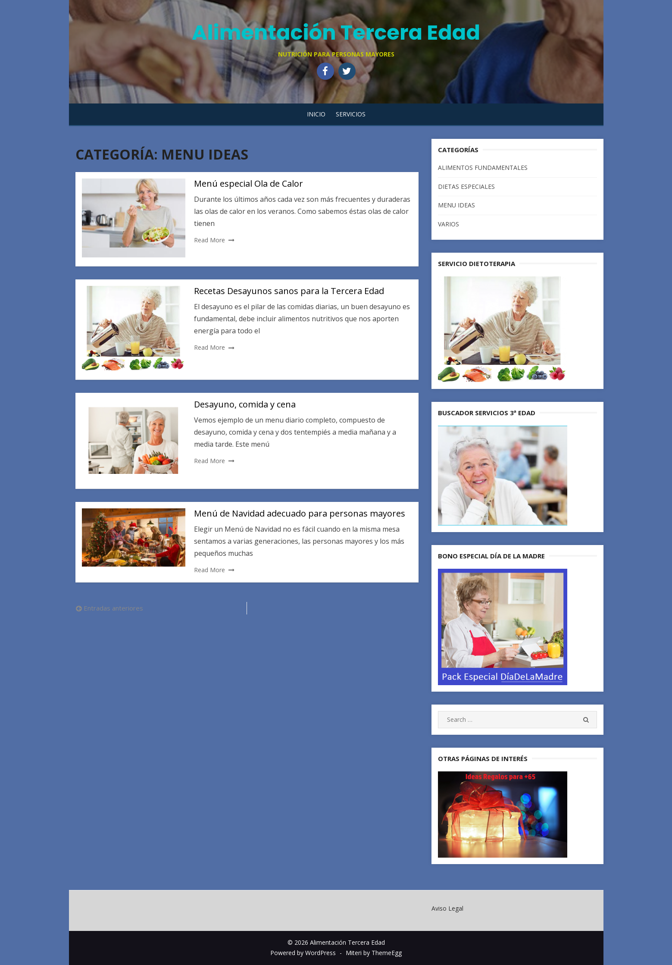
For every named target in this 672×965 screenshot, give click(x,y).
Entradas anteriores (113, 608)
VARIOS (448, 224)
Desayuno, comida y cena (245, 404)
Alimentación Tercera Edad (336, 32)
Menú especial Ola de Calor (248, 183)
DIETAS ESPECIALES (466, 186)
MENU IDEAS (456, 205)
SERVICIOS (351, 114)
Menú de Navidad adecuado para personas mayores (299, 513)
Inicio (316, 114)
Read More (209, 240)
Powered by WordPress (303, 953)
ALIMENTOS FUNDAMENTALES (483, 167)
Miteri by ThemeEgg (374, 953)
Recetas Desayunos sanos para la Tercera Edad (289, 291)
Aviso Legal (447, 908)
